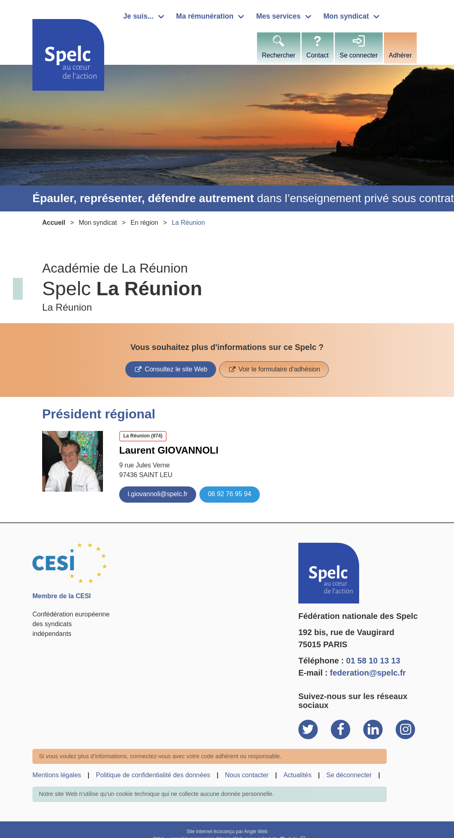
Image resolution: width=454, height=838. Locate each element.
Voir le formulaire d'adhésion (278, 369)
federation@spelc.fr (368, 672)
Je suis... (138, 16)
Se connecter (359, 55)
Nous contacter (247, 775)
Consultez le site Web (175, 369)
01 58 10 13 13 (373, 660)
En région (144, 222)
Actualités (297, 775)
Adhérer (400, 55)
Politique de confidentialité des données (153, 775)
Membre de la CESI (61, 596)
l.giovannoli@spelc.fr (158, 493)
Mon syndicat (346, 16)
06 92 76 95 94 (229, 493)
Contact (317, 55)
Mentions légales (56, 775)
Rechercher (279, 55)
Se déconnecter (349, 775)
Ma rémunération (204, 16)
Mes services (278, 16)
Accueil (53, 222)
